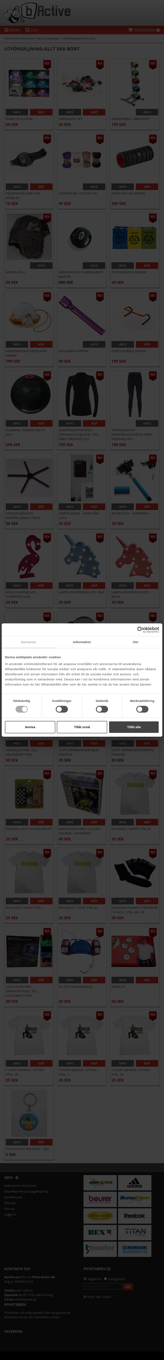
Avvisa (30, 727)
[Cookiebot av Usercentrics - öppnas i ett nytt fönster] (140, 630)
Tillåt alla (134, 727)
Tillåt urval (82, 727)
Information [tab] (82, 642)
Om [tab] (135, 642)
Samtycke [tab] (28, 642)
